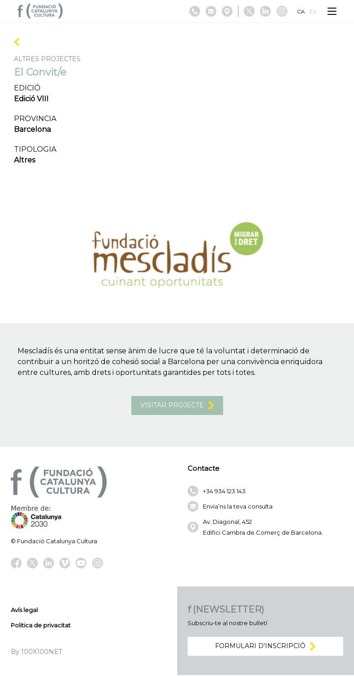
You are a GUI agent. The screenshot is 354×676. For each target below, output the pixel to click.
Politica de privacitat (41, 626)
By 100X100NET (36, 653)
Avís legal (24, 610)
